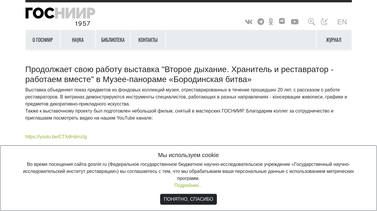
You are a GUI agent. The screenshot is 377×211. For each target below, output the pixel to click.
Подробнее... (188, 185)
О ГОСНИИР (42, 39)
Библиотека (113, 39)
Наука (78, 39)
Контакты (148, 39)
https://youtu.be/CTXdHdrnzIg (56, 136)
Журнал (333, 39)
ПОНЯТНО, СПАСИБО (188, 199)
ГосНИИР (67, 17)
